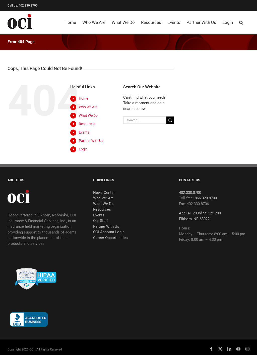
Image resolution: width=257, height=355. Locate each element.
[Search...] (144, 120)
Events (84, 132)
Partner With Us (91, 141)
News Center (104, 192)
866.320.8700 (206, 198)
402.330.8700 (190, 192)
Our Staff (100, 220)
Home (83, 98)
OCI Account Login (108, 232)
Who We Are (88, 107)
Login (83, 149)
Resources (87, 124)
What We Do (88, 115)
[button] (241, 22)
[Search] (170, 120)
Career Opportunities (110, 237)
